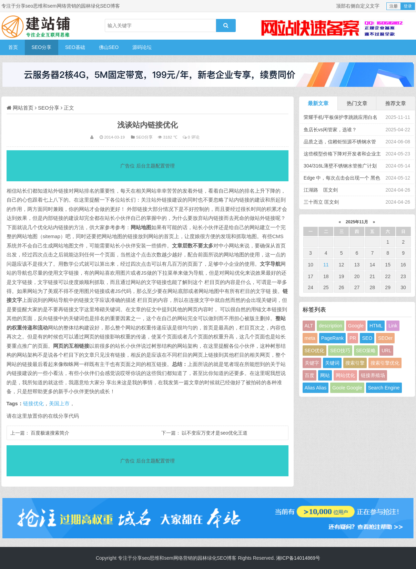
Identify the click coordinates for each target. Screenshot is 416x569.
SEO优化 (315, 350)
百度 (309, 375)
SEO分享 (42, 47)
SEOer (385, 338)
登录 (408, 6)
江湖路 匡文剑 (321, 190)
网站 (325, 375)
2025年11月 (357, 222)
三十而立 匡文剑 (321, 202)
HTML (376, 325)
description (330, 325)
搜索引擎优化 (385, 363)
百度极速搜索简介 (50, 433)
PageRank (332, 338)
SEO (367, 338)
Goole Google (347, 387)
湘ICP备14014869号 (298, 558)
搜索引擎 (355, 363)
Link (392, 325)
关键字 (312, 363)
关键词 (332, 363)
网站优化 (345, 375)
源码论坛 (142, 47)
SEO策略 (366, 350)
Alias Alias (316, 387)
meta (310, 338)
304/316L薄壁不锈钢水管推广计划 (340, 166)
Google (356, 325)
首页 (13, 47)
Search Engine (384, 387)
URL (386, 350)
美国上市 (59, 403)
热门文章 (357, 103)
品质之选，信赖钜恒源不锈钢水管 (340, 141)
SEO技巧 (340, 350)
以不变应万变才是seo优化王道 (214, 433)
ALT (309, 325)
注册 (393, 6)
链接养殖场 (373, 375)
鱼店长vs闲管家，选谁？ (330, 129)
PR (352, 338)
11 (326, 264)
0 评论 (194, 137)
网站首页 (23, 108)
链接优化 (33, 403)
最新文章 (318, 103)
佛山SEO (109, 47)
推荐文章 (395, 103)
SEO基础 (75, 47)
